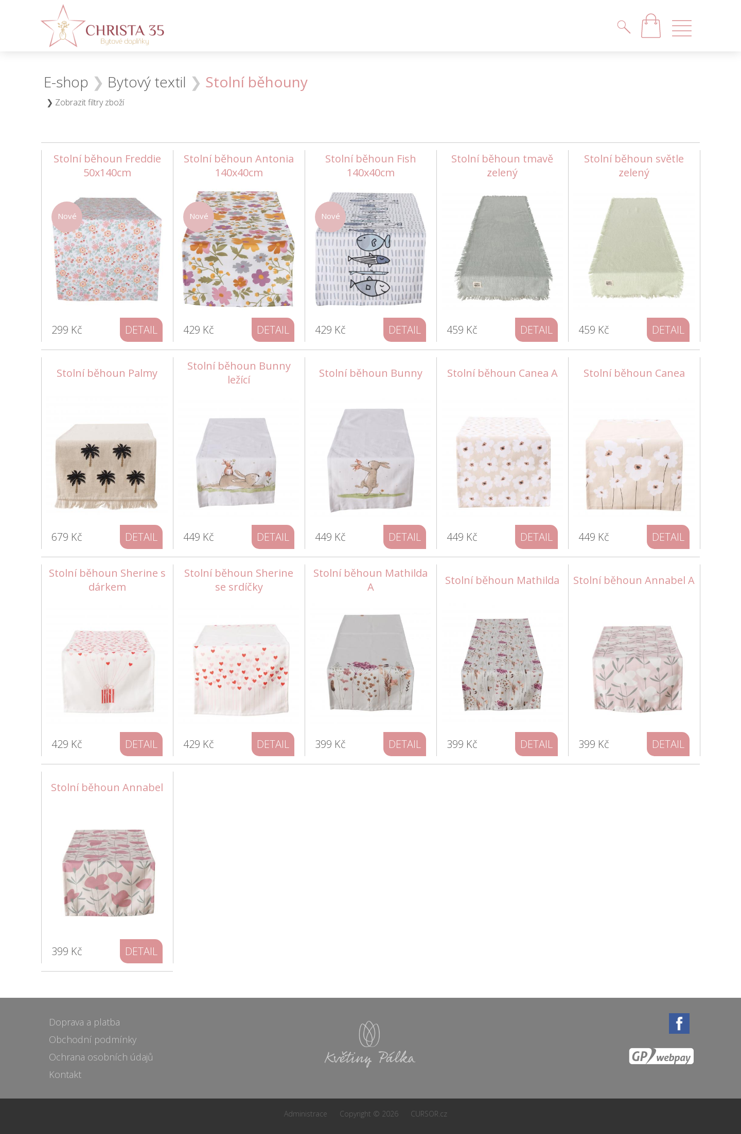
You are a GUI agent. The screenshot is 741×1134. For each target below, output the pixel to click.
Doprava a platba (84, 1022)
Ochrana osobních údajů (101, 1057)
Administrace (305, 1114)
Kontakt (65, 1074)
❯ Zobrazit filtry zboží (85, 102)
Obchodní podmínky (92, 1039)
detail (141, 330)
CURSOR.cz (429, 1114)
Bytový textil (147, 82)
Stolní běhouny (256, 82)
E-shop (66, 82)
